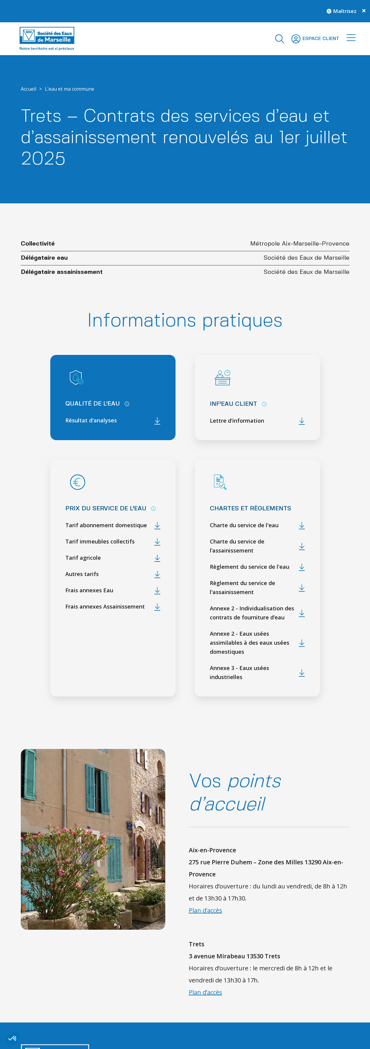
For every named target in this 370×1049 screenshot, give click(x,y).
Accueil (28, 89)
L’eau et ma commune (69, 89)
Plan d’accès (205, 910)
